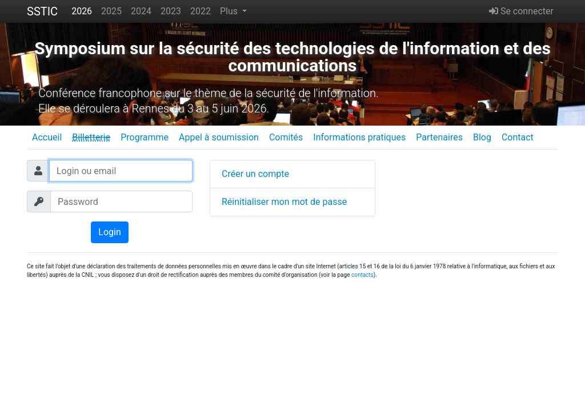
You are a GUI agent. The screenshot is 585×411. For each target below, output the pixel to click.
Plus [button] (230, 11)
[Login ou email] (121, 171)
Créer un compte (255, 173)
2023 (171, 11)
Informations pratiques (359, 137)
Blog (482, 137)
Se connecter (521, 11)
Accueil (47, 137)
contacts (362, 275)
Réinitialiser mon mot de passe (284, 201)
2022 (200, 11)
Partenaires (439, 137)
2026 (81, 11)
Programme (145, 137)
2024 (141, 11)
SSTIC (42, 11)
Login (109, 232)
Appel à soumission (219, 137)
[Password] (121, 201)
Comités (286, 137)
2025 (111, 11)
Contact (518, 137)
